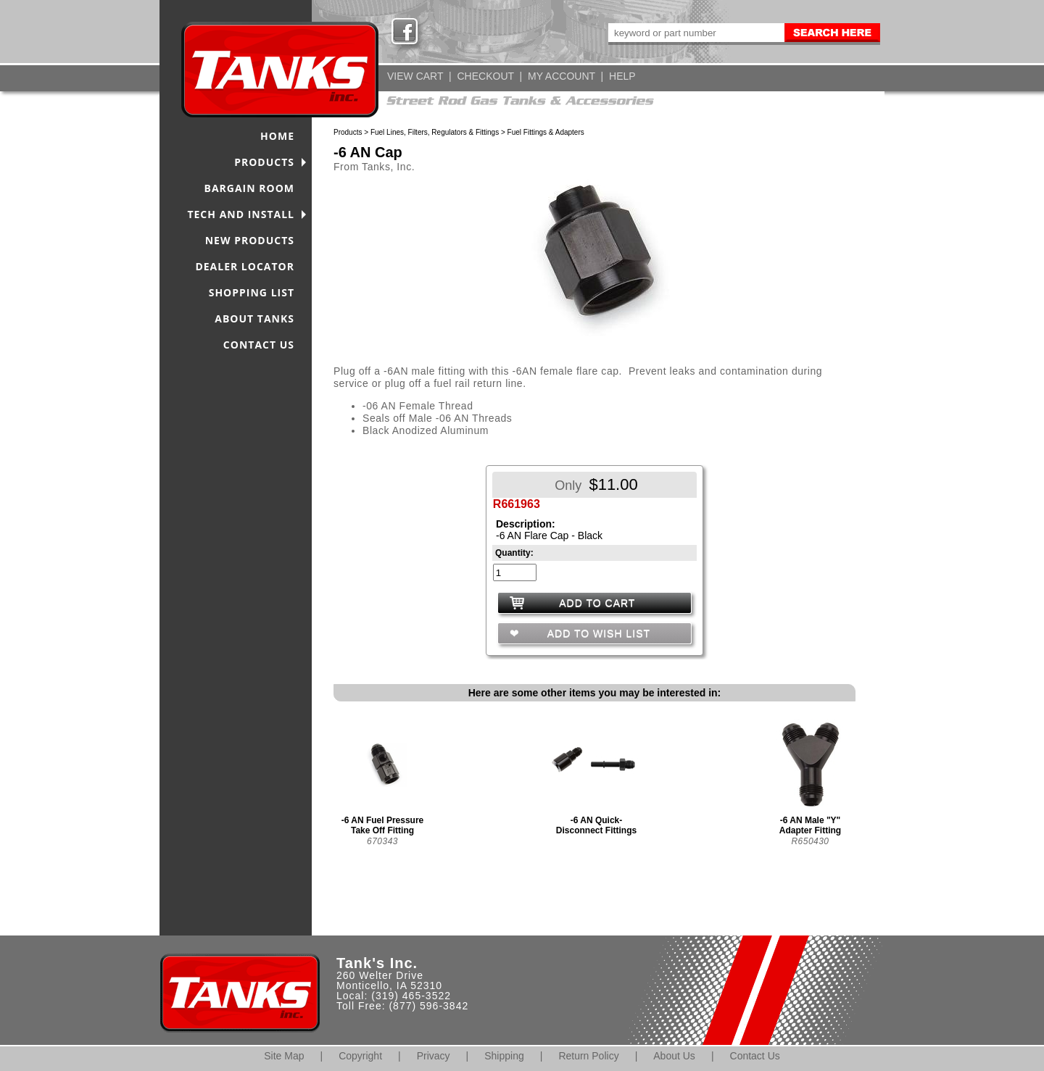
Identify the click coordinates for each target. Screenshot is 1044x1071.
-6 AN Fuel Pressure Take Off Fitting (382, 825)
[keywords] (695, 32)
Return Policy (588, 1056)
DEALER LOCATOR (244, 266)
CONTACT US (258, 344)
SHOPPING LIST (251, 292)
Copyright (360, 1056)
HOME (277, 136)
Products (348, 132)
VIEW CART (415, 76)
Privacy (433, 1056)
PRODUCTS (264, 162)
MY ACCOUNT (561, 76)
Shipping (504, 1056)
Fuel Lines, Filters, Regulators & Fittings (434, 132)
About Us (674, 1056)
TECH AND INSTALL (240, 214)
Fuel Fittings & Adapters (546, 132)
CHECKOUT (485, 76)
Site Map (284, 1056)
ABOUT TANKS (254, 318)
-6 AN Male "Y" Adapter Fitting (810, 825)
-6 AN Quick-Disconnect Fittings (596, 825)
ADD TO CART (597, 603)
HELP (622, 76)
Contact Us (755, 1056)
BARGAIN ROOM (249, 188)
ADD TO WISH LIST (597, 633)
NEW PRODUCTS (249, 240)
